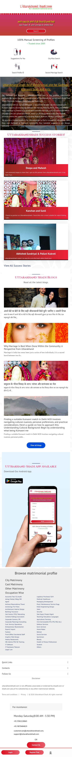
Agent (7, 602)
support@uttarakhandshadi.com (26, 734)
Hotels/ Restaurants (11, 639)
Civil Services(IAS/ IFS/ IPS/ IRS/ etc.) (49, 622)
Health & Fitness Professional (47, 642)
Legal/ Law (9, 650)
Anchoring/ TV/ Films (12, 607)
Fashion (7, 632)
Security (39, 612)
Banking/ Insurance (11, 612)
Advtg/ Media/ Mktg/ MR (13, 599)
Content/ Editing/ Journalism (14, 617)
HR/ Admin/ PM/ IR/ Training (14, 642)
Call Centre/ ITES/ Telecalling (15, 614)
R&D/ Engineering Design (45, 607)
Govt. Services (41, 627)
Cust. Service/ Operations (13, 624)
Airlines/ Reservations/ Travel (15, 604)
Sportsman (40, 637)
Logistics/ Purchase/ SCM (45, 597)
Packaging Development (45, 602)
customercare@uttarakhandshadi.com (29, 731)
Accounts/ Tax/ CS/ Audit (13, 597)
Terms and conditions (9, 694)
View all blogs (36, 445)
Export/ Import (10, 629)
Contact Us (36, 745)
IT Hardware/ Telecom (12, 647)
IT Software (9, 645)
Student (39, 645)
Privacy (23, 694)
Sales (38, 609)
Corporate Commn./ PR (12, 619)
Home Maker (41, 629)
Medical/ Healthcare (43, 599)
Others (39, 647)
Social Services (42, 634)
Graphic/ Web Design (12, 637)
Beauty (39, 639)
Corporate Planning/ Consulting (15, 622)
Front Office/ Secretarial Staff (15, 634)
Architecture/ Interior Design (14, 609)
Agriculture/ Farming (44, 619)
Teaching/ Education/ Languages (48, 617)
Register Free (34, 752)
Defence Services (42, 624)
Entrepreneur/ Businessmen (14, 627)
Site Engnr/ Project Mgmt (45, 614)
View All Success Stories (17, 265)
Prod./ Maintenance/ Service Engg (48, 604)
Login (10, 752)
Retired (39, 632)
